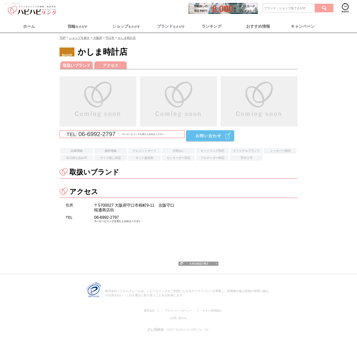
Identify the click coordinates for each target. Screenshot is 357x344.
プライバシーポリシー (178, 310)
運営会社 (149, 310)
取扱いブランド (76, 65)
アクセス (111, 65)
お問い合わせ (178, 318)
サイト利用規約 (211, 310)
